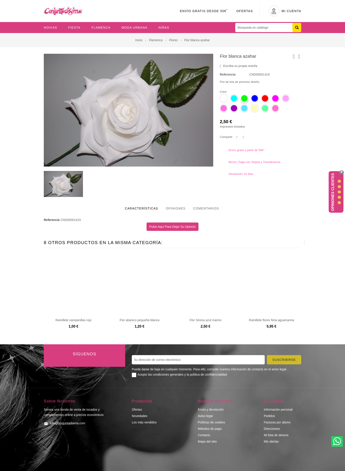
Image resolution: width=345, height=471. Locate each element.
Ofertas (244, 11)
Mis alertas (271, 441)
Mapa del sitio (207, 441)
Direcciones (272, 428)
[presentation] (293, 242)
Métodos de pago (210, 428)
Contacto (204, 435)
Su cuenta (274, 401)
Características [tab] (141, 208)
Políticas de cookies (211, 422)
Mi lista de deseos (276, 435)
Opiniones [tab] (175, 208)
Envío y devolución (211, 409)
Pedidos (269, 416)
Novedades (139, 416)
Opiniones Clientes (333, 192)
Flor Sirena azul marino (206, 320)
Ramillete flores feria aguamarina (271, 320)
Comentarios (206, 208)
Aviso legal (205, 416)
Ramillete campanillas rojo (73, 320)
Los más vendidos (144, 422)
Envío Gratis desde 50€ (204, 11)
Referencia (228, 74)
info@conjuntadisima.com (67, 423)
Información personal (278, 409)
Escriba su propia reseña (238, 66)
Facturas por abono (277, 422)
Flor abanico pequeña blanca (140, 320)
